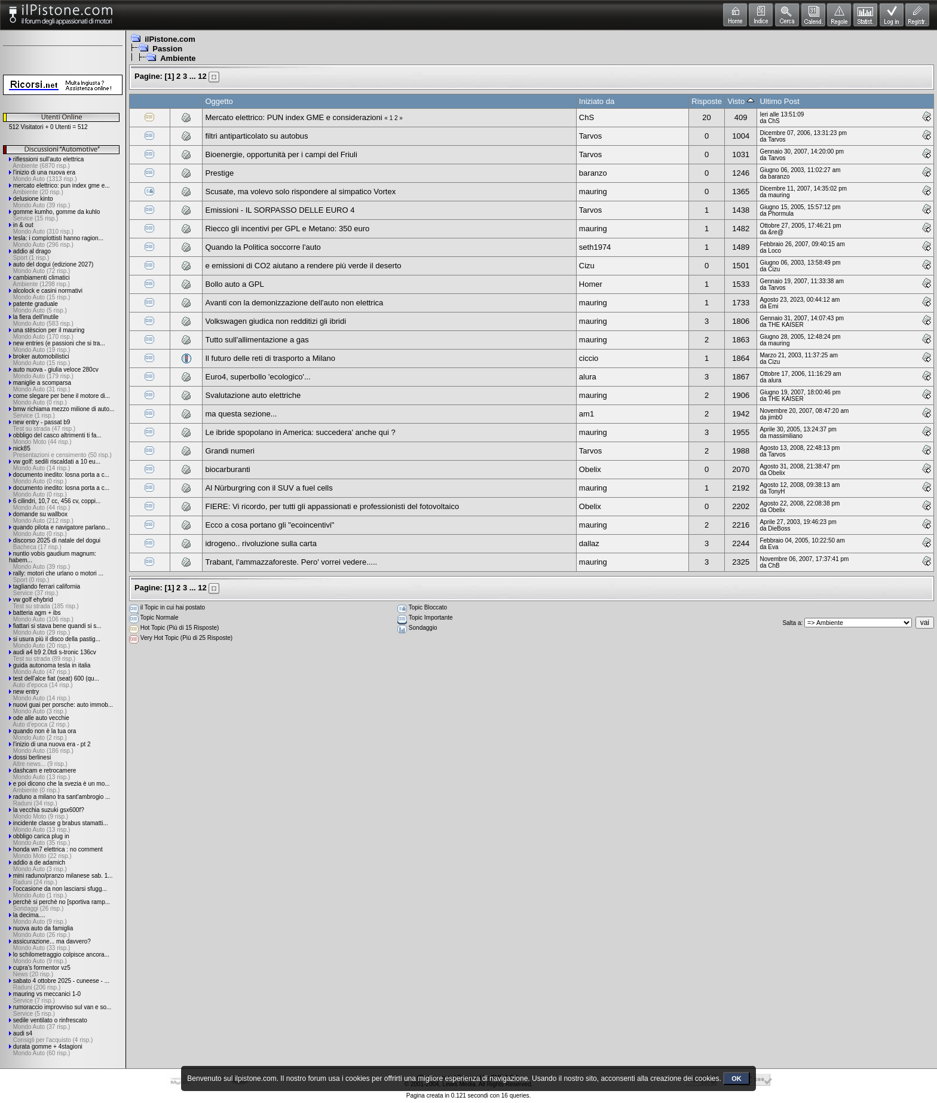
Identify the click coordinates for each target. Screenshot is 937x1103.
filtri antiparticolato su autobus (256, 135)
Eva (773, 547)
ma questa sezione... (241, 413)
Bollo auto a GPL (234, 284)
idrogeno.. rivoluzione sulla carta (260, 543)
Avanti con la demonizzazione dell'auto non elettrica (294, 302)
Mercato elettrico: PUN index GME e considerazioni (293, 117)
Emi (773, 306)
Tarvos (590, 135)
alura (587, 376)
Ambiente (177, 58)
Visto (741, 101)
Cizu (587, 265)
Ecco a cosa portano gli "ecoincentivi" (269, 524)
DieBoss (779, 528)
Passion (167, 48)
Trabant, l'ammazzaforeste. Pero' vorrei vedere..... (291, 561)
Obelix (590, 469)
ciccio (589, 358)
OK (736, 1078)
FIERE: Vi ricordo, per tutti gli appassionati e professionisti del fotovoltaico (332, 506)
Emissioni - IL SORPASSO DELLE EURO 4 (279, 210)
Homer (590, 284)
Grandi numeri (229, 450)
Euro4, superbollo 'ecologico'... (257, 376)
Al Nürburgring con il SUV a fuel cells (268, 487)
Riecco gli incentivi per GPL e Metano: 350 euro (287, 228)
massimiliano (785, 436)
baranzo (593, 172)
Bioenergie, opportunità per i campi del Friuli (281, 154)
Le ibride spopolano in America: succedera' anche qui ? (300, 432)
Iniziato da (596, 101)
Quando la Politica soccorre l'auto (262, 247)
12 (202, 76)
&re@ (775, 232)
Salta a (791, 623)
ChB (773, 565)
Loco (774, 250)
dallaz (589, 543)
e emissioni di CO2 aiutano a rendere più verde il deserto (303, 265)
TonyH (776, 491)
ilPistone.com (170, 39)
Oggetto (218, 101)
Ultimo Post (779, 101)
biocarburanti (227, 469)
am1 (586, 413)
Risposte (706, 101)
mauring (593, 191)
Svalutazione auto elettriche (253, 395)
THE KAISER (785, 324)
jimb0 (775, 417)
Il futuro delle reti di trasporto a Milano (270, 358)
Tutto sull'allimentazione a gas (256, 339)
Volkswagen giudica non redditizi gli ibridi (275, 321)
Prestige (219, 172)
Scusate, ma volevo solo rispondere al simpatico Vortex (300, 191)
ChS (586, 117)
